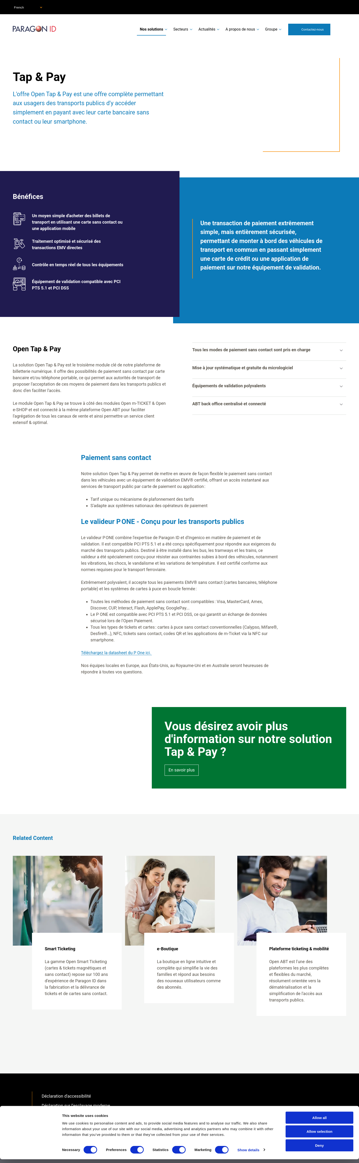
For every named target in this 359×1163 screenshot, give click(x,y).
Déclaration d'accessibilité (66, 1095)
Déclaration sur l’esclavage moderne (76, 1105)
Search (340, 29)
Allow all (319, 1121)
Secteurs (180, 29)
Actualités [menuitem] (206, 29)
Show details (249, 1154)
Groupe (271, 29)
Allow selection (319, 1135)
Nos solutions (151, 29)
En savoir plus (182, 770)
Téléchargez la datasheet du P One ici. (117, 652)
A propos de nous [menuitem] (240, 29)
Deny (319, 1149)
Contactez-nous (312, 29)
